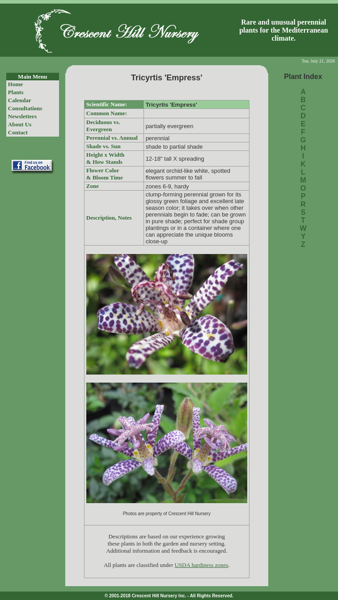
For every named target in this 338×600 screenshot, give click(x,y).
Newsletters (22, 116)
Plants (16, 92)
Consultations (25, 108)
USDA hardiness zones (201, 565)
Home (15, 84)
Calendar (19, 100)
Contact (18, 132)
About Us (19, 124)
